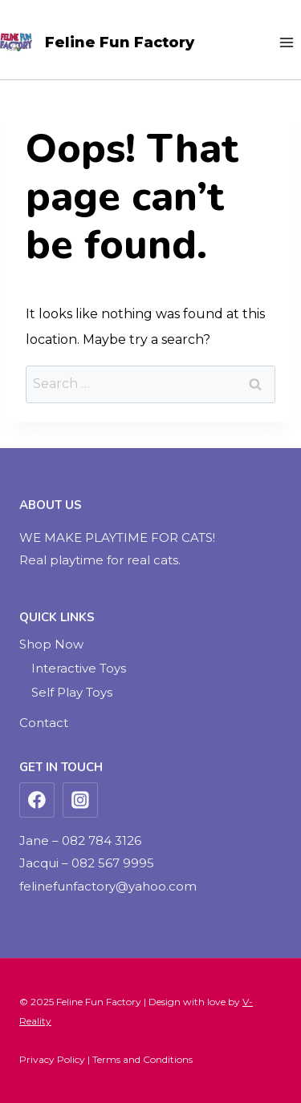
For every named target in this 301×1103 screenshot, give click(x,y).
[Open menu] (286, 42)
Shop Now (51, 644)
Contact (43, 722)
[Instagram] (80, 800)
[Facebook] (37, 800)
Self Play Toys (71, 692)
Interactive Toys (78, 668)
